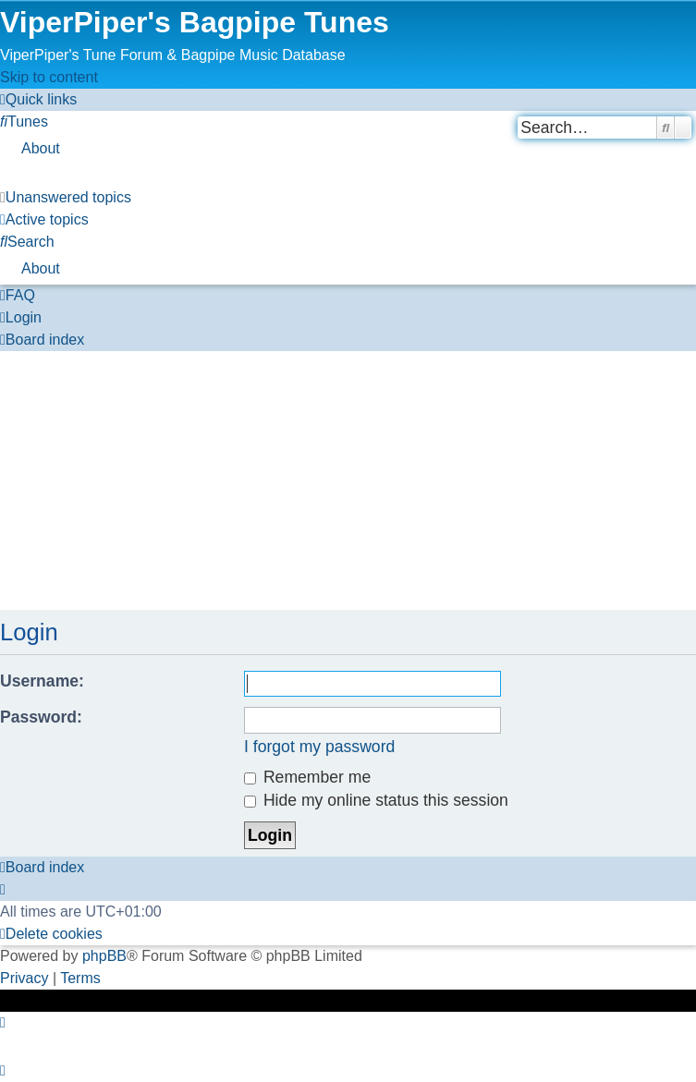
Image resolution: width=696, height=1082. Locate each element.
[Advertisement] (348, 480)
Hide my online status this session (376, 800)
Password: (41, 717)
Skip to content (49, 77)
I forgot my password (319, 746)
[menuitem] (24, 121)
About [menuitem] (40, 148)
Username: (42, 681)
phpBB (104, 956)
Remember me (307, 777)
